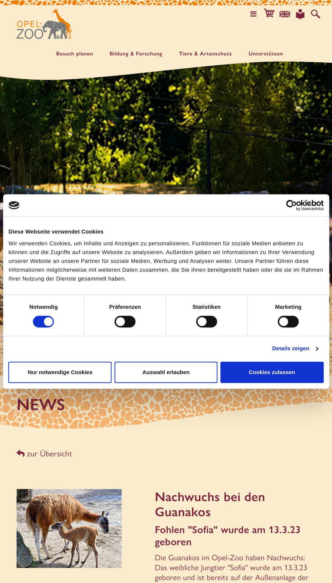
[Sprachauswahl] (286, 14)
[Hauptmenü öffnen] (256, 14)
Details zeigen (290, 348)
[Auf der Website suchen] (316, 14)
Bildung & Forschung (136, 53)
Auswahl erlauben (165, 372)
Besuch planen (74, 53)
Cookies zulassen (272, 372)
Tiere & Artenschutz (205, 53)
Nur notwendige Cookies (60, 372)
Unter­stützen (266, 53)
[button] (271, 14)
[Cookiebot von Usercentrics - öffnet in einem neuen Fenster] (291, 205)
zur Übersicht (43, 452)
